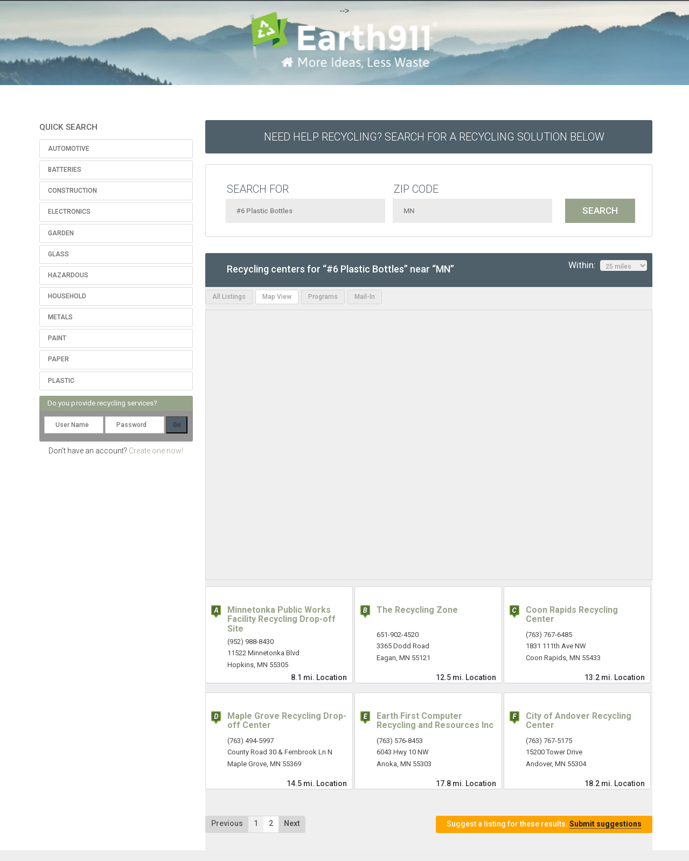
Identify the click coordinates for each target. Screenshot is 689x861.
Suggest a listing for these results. (544, 824)
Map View (276, 296)
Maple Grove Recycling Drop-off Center (286, 721)
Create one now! (156, 450)
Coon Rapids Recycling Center (572, 615)
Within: (607, 265)
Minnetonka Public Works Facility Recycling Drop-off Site (281, 619)
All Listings (229, 296)
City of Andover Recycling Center (578, 721)
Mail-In (364, 296)
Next (292, 823)
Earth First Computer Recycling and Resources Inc (435, 721)
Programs (323, 296)
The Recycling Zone (417, 610)
